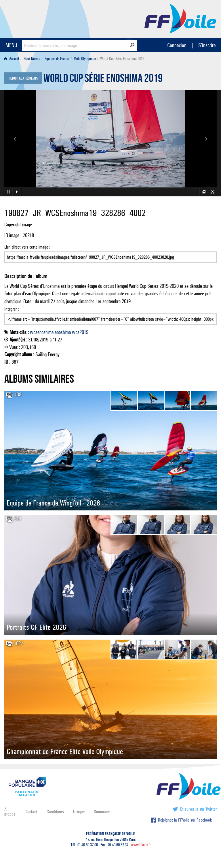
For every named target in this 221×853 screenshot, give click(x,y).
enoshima (63, 332)
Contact (30, 811)
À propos (9, 812)
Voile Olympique (85, 58)
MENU (11, 45)
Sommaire (102, 811)
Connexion (176, 45)
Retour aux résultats (23, 78)
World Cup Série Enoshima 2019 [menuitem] (122, 58)
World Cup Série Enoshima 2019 (103, 79)
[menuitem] (12, 58)
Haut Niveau (32, 58)
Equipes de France (57, 58)
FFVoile (180, 18)
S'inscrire (207, 45)
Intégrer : (110, 315)
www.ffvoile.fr (141, 844)
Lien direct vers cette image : (110, 253)
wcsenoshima (42, 332)
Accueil (11, 58)
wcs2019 (80, 332)
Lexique (79, 811)
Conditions (55, 811)
